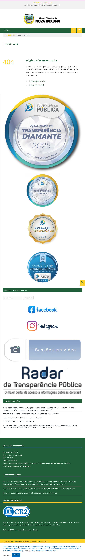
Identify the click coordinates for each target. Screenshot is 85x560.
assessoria (54, 533)
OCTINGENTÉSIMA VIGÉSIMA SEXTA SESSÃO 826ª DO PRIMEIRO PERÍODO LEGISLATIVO (31, 425)
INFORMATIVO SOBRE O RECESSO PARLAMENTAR (19, 433)
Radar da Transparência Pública (27, 541)
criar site (16, 533)
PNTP (12, 541)
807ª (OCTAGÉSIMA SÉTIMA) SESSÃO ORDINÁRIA (42, 5)
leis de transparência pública (38, 536)
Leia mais (26, 550)
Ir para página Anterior (37, 92)
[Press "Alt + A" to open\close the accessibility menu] (82, 283)
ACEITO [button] (16, 555)
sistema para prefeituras (30, 533)
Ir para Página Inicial (36, 96)
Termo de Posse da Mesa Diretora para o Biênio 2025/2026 (22, 429)
